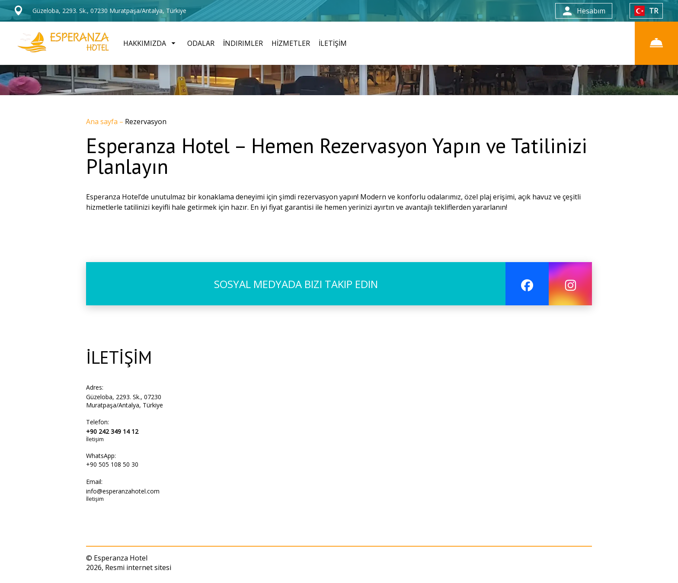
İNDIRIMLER (243, 43)
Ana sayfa (102, 121)
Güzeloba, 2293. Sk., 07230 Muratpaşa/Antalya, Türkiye (124, 401)
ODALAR (200, 43)
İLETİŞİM (333, 43)
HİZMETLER (291, 43)
